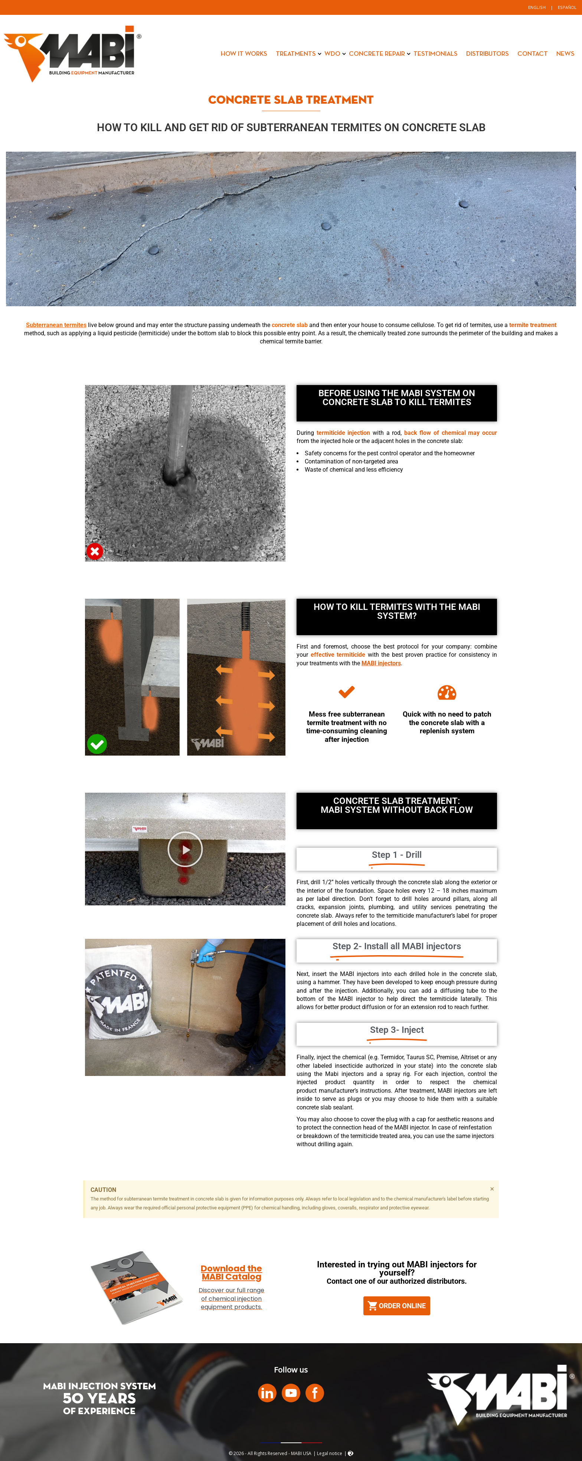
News (565, 54)
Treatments (296, 54)
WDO (332, 54)
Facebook (314, 1393)
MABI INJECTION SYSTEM (99, 1386)
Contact (532, 54)
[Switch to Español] (567, 7)
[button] (185, 849)
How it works (244, 54)
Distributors (487, 54)
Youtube (291, 1393)
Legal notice (329, 1453)
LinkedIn (267, 1393)
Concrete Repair (377, 54)
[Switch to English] (537, 7)
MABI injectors (381, 663)
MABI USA (73, 54)
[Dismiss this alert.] (492, 1189)
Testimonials (435, 54)
